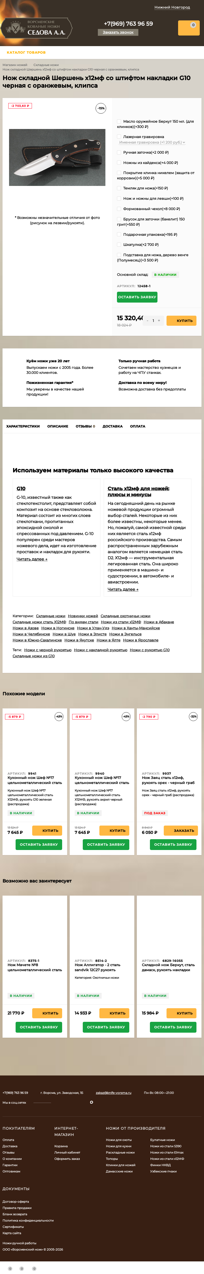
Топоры (112, 1159)
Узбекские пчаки (163, 1171)
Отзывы (8, 1152)
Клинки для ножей (120, 1165)
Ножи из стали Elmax (166, 1152)
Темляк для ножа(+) (142, 188)
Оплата (8, 1140)
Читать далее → (32, 559)
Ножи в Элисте (92, 634)
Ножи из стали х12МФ (121, 622)
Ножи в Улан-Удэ (93, 628)
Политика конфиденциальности (28, 1220)
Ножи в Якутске (79, 640)
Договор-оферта (16, 1201)
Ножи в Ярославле (140, 640)
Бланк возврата (15, 1214)
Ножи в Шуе (64, 634)
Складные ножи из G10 (34, 656)
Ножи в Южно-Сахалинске (37, 640)
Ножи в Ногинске (57, 628)
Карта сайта (12, 1233)
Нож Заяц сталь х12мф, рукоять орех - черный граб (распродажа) (168, 782)
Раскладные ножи (120, 1152)
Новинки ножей (83, 616)
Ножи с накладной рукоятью (100, 650)
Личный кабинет (67, 1152)
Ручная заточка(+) (143, 152)
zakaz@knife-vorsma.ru (113, 1093)
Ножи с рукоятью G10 (150, 650)
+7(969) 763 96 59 (128, 23)
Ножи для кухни (118, 1146)
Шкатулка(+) (138, 244)
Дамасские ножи (119, 1171)
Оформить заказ (67, 1159)
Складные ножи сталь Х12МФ (39, 622)
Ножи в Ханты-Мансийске (136, 628)
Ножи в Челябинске (31, 634)
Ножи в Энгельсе (125, 634)
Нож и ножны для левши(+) (150, 198)
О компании (12, 1159)
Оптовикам (11, 1171)
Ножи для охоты (119, 1140)
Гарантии (10, 1165)
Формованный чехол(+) (148, 209)
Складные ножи (46, 65)
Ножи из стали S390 (165, 1146)
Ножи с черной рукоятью (47, 650)
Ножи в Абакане (159, 622)
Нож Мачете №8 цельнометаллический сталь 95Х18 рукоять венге (35, 970)
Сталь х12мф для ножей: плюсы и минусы (138, 491)
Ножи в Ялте (108, 640)
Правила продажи (17, 1208)
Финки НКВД (160, 1165)
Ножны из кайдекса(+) (147, 162)
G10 (21, 488)
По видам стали (83, 622)
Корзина (61, 1146)
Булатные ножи (162, 1140)
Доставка (10, 1146)
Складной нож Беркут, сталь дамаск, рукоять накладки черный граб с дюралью (168, 970)
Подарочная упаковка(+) (147, 234)
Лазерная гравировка (140, 137)
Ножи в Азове (26, 628)
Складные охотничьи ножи (125, 616)
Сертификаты (13, 1227)
